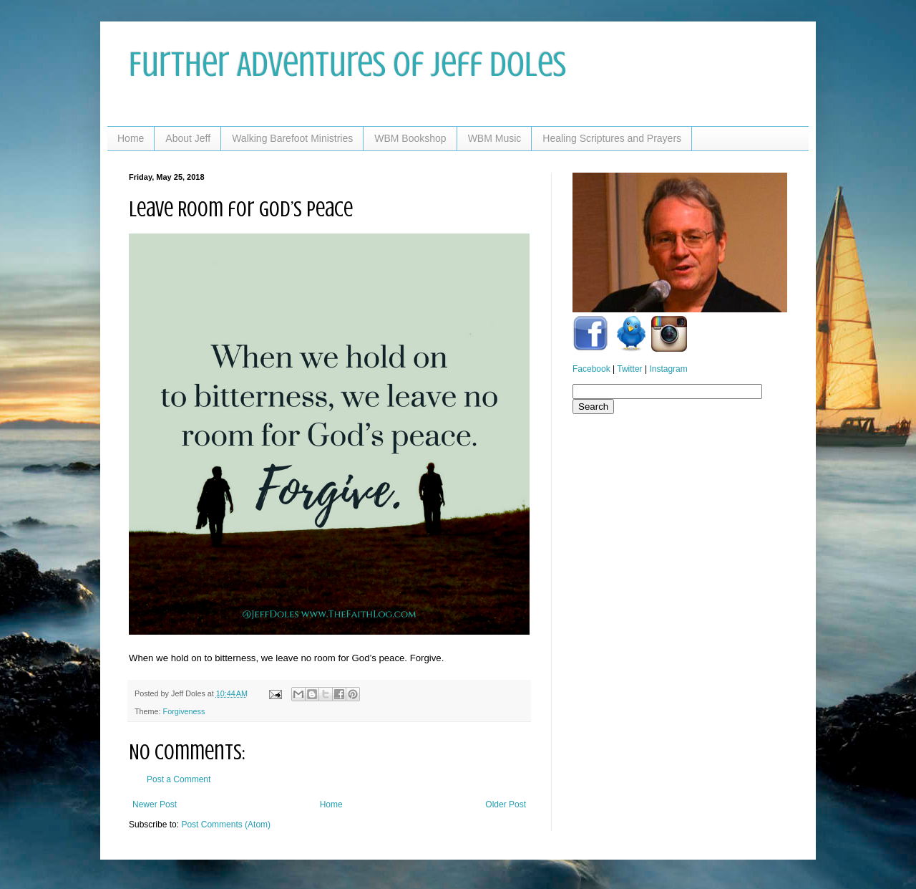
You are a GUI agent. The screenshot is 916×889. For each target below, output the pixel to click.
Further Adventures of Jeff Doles (347, 64)
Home (130, 138)
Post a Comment (178, 779)
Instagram (668, 369)
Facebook (591, 369)
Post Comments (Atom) (226, 825)
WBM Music (495, 138)
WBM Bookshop (410, 138)
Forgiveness (184, 711)
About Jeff (187, 138)
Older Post (505, 804)
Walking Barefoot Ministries (292, 138)
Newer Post (154, 804)
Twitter (629, 369)
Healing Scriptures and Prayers (611, 138)
